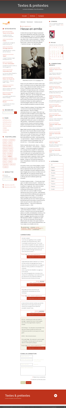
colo (26, 254)
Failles (4, 40)
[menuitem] (24, 16)
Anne (50, 150)
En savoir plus (54, 406)
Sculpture (5, 167)
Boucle (5, 101)
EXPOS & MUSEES (7, 126)
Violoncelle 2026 (7, 71)
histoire (11, 159)
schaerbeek (11, 140)
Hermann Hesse (26, 36)
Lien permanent (25, 227)
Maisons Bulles (7, 94)
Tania (26, 345)
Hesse (21, 129)
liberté (39, 228)
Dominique (42, 281)
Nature (52, 181)
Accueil (24, 16)
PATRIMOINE (6, 130)
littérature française (7, 148)
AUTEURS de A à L (7, 120)
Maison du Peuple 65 (8, 79)
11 (52, 53)
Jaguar (4, 56)
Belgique (53, 170)
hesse (28, 228)
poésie (4, 142)
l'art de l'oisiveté (33, 228)
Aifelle (51, 97)
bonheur (41, 228)
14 (58, 53)
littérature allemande (26, 229)
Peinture (53, 186)
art (15, 159)
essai (26, 228)
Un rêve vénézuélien (8, 63)
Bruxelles (53, 173)
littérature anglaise (7, 145)
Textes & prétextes (33, 5)
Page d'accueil (30, 21)
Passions (53, 183)
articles (37, 228)
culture (10, 156)
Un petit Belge (41, 311)
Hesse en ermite (31, 29)
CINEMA (5, 128)
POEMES (5, 132)
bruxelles (10, 153)
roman (10, 142)
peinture (5, 150)
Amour (4, 161)
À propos (41, 16)
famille (10, 161)
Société (53, 189)
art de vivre (32, 228)
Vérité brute (22, 21)
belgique (5, 159)
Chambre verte (7, 86)
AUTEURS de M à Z (7, 122)
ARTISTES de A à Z (7, 124)
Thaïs (50, 87)
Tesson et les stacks (8, 33)
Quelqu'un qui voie (38, 21)
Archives (32, 16)
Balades (53, 167)
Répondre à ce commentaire (36, 257)
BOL (26, 295)
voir (27, 93)
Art (51, 165)
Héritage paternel (8, 48)
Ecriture (5, 140)
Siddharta (43, 36)
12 (54, 53)
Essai (4, 156)
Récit (4, 153)
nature (10, 150)
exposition (5, 164)
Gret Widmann (38, 80)
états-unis (12, 164)
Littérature (23, 228)
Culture (37, 227)
